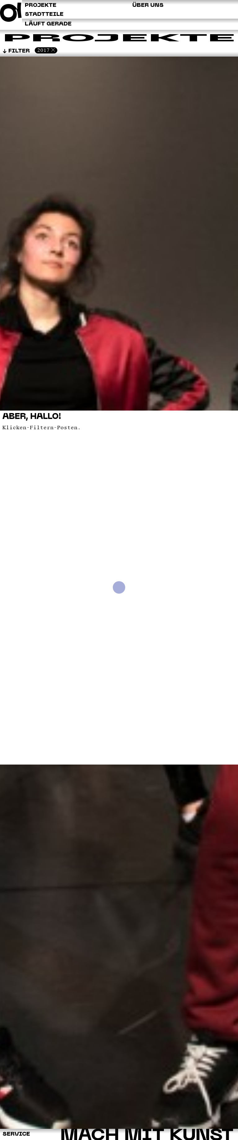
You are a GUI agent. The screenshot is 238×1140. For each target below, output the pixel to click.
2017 (43, 50)
